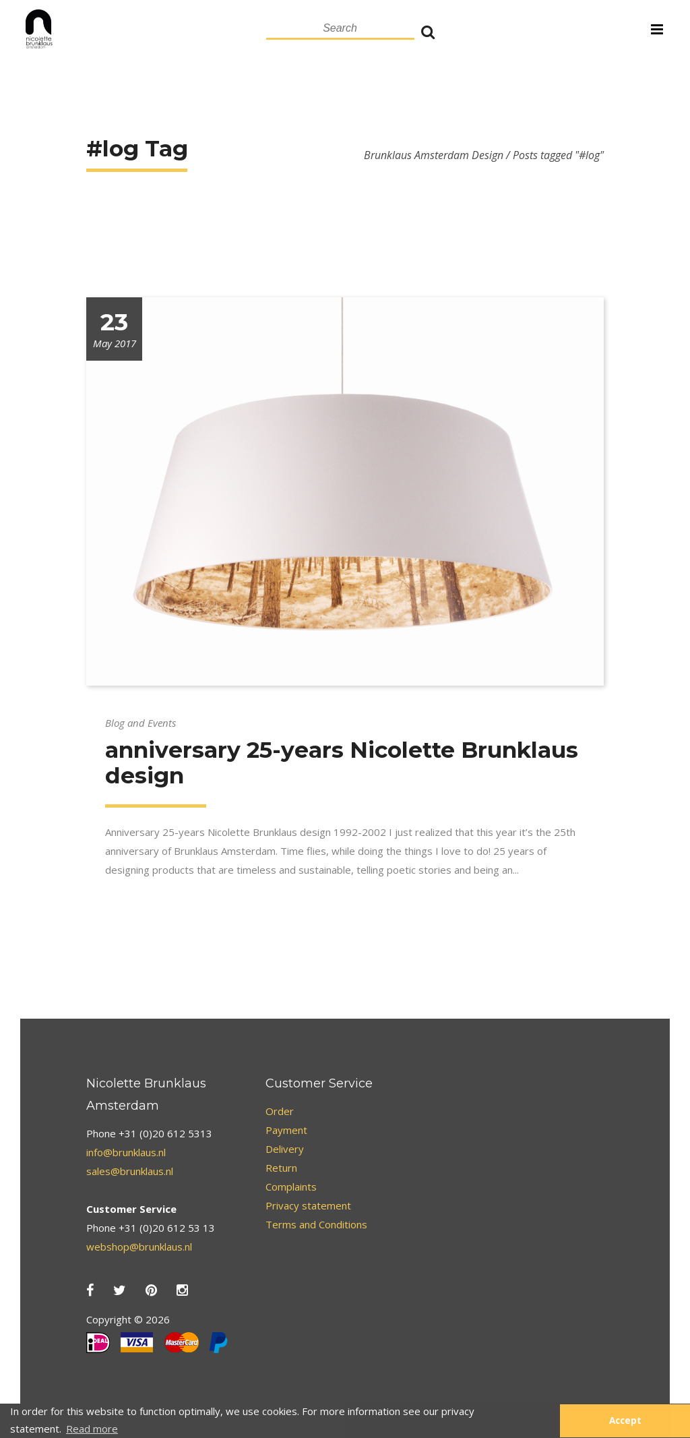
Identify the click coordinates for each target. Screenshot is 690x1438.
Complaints (291, 1186)
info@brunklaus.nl (126, 1152)
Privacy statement (308, 1205)
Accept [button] (625, 1420)
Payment (286, 1130)
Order (279, 1111)
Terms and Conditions (316, 1224)
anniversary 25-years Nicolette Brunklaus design (341, 762)
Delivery (284, 1149)
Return (281, 1167)
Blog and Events (140, 722)
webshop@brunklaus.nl (139, 1246)
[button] (543, 1421)
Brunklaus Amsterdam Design (433, 155)
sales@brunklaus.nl (129, 1171)
